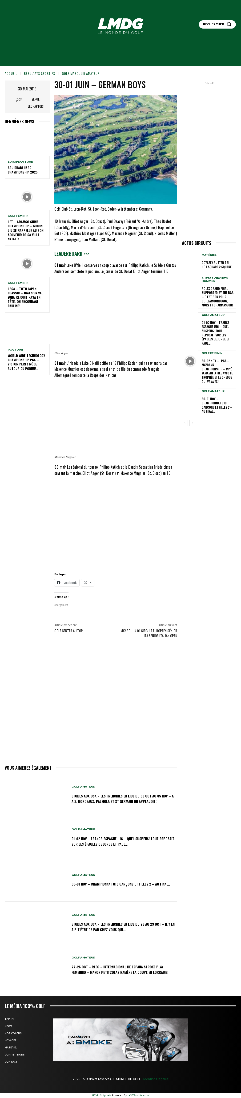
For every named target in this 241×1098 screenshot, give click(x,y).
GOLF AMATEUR (84, 784)
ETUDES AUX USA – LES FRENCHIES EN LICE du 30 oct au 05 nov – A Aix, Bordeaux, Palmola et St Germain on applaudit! (122, 798)
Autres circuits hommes (215, 279)
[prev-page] (185, 404)
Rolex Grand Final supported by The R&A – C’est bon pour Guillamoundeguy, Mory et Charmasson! (217, 295)
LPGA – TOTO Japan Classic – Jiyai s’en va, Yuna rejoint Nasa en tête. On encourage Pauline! (25, 297)
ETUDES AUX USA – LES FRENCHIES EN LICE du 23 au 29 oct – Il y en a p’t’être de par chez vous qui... (120, 926)
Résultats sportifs (39, 73)
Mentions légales (156, 1079)
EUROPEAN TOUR (20, 162)
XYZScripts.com (139, 1095)
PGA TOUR (15, 349)
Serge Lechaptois (36, 103)
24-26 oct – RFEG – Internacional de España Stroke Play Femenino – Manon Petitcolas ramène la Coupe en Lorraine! (122, 969)
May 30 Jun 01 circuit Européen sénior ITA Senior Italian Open (148, 633)
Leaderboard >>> (71, 253)
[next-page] (192, 404)
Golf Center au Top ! (69, 630)
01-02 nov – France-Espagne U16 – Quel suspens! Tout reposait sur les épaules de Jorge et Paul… (123, 841)
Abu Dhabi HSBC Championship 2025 (23, 169)
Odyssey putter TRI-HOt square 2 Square (217, 265)
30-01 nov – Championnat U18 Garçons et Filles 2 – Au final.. (121, 884)
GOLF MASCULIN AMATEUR (81, 73)
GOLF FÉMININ (18, 216)
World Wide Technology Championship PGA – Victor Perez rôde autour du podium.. (26, 362)
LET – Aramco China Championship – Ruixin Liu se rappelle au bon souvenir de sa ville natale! (26, 230)
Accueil (11, 73)
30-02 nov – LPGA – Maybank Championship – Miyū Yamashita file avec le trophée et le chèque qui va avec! (218, 359)
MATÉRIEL (209, 255)
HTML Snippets (101, 1095)
